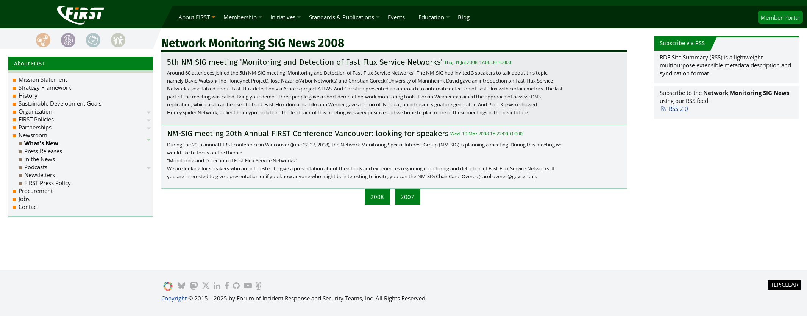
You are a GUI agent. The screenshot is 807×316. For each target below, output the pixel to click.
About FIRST (194, 17)
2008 (377, 197)
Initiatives (282, 17)
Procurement (36, 191)
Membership (240, 17)
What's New (41, 143)
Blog (464, 17)
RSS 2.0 (674, 108)
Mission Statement (43, 79)
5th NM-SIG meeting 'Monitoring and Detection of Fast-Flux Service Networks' (305, 62)
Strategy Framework (45, 87)
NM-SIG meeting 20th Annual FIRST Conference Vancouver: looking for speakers (308, 134)
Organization (35, 111)
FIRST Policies (36, 119)
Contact (28, 206)
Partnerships (35, 127)
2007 (407, 197)
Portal (780, 17)
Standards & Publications (341, 17)
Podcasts (35, 167)
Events (396, 17)
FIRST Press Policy (47, 183)
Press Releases (43, 151)
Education (431, 17)
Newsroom (33, 135)
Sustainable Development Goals (60, 103)
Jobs (24, 198)
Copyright (174, 298)
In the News (39, 159)
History (28, 95)
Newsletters (39, 175)
